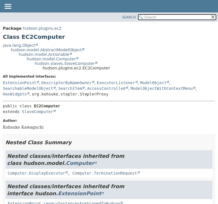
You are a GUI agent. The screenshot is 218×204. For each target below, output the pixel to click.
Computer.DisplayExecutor (36, 173)
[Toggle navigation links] (7, 7)
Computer (80, 163)
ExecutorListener (116, 82)
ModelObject (153, 82)
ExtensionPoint (19, 82)
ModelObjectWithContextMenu (162, 88)
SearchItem (70, 88)
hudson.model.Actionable (44, 54)
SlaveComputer (37, 111)
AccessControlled (106, 88)
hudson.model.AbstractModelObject (46, 50)
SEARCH (129, 17)
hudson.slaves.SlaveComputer (65, 63)
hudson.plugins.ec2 (42, 28)
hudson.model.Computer (51, 59)
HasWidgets (15, 94)
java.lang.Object (19, 45)
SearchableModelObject (28, 88)
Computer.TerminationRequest (104, 173)
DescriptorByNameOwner (66, 82)
